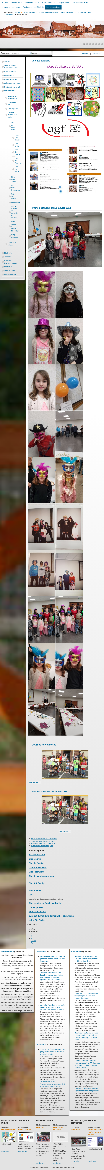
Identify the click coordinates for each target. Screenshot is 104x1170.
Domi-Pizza (75, 1130)
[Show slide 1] (84, 44)
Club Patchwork (36, 872)
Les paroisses (63, 2)
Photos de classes (58, 1128)
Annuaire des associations (12, 97)
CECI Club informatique (13, 188)
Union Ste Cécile (13, 196)
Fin (32, 943)
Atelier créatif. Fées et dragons (42, 846)
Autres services (94, 1127)
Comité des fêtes (12, 104)
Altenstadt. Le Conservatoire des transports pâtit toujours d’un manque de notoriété (86, 996)
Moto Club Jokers (13, 179)
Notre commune (48, 2)
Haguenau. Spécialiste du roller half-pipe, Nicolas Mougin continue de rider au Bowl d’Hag (87, 959)
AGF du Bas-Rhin (13, 126)
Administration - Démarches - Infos (24, 2)
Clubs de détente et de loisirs (12, 115)
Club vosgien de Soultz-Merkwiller (13, 226)
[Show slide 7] (102, 44)
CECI (31, 895)
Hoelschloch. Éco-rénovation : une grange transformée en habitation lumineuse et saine (52, 1051)
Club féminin (13, 145)
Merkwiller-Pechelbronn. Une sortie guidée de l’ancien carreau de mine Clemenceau (52, 959)
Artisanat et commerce (11, 7)
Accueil (5, 2)
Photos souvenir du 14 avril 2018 (43, 841)
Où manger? (75, 1127)
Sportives (5, 1127)
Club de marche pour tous (41, 876)
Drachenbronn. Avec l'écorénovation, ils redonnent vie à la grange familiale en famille (52, 1084)
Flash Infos (8, 253)
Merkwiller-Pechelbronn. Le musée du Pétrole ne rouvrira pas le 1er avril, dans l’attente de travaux (52, 1007)
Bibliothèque (13, 202)
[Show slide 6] (99, 44)
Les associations (53, 7)
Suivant (33, 941)
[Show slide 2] (87, 44)
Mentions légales (10, 274)
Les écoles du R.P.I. (80, 2)
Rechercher (5, 53)
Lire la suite (5, 1152)
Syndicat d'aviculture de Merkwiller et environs (13, 212)
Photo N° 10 (41, 1127)
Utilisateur (7, 267)
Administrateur (9, 271)
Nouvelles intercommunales (10, 262)
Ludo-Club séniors (38, 867)
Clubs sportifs (13, 109)
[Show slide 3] (90, 44)
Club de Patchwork (13, 161)
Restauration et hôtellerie (33, 7)
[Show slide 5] (96, 44)
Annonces (7, 257)
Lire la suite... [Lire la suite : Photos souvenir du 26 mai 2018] (64, 832)
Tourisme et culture (12, 244)
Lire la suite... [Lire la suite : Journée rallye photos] (34, 782)
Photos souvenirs (43, 1125)
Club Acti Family (13, 169)
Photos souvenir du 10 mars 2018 (43, 843)
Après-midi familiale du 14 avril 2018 (44, 839)
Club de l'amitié (13, 152)
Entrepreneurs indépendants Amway (95, 1132)
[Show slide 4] (93, 44)
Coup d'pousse (13, 236)
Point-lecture (24, 1130)
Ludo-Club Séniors (13, 138)
